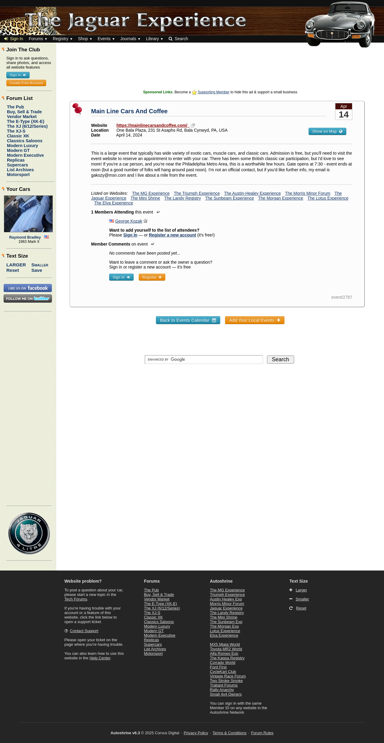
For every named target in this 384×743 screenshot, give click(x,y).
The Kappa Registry (227, 658)
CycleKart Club (223, 671)
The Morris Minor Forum (307, 193)
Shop (83, 38)
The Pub (15, 107)
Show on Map (327, 131)
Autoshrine (221, 581)
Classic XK (18, 135)
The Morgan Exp (224, 626)
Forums (36, 38)
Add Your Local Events (254, 320)
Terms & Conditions (230, 733)
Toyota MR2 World (226, 649)
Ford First (218, 667)
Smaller (39, 264)
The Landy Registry (182, 198)
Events (104, 38)
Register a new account (172, 235)
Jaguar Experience (226, 608)
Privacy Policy (196, 733)
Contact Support (84, 631)
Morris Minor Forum (227, 603)
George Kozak (128, 221)
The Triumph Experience (197, 193)
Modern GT (18, 150)
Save (36, 270)
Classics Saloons (25, 140)
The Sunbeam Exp (226, 621)
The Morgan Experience (280, 198)
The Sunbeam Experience (229, 198)
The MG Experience (151, 193)
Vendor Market (22, 116)
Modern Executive (25, 155)
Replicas (16, 160)
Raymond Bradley (25, 237)
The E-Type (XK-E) (25, 121)
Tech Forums (76, 599)
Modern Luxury (22, 145)
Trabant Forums (224, 685)
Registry (60, 38)
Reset (12, 270)
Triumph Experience (227, 594)
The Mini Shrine (145, 198)
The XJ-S (16, 131)
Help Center (100, 658)
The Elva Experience (113, 203)
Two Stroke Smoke (226, 680)
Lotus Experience (225, 631)
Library (152, 38)
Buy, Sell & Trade (24, 111)
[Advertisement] (220, 74)
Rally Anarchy (222, 689)
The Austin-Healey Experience (252, 193)
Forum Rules (262, 733)
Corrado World (222, 662)
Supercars (17, 164)
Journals (128, 38)
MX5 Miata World (225, 644)
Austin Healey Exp (226, 599)
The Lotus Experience (327, 198)
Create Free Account (26, 83)
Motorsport (18, 174)
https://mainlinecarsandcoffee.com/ (153, 125)
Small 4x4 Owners (226, 694)
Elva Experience (224, 635)
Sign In (13, 38)
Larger (16, 264)
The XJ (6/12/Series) (27, 126)
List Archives (20, 169)
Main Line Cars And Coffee (129, 111)
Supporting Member (213, 92)
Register (152, 277)
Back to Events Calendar (188, 320)
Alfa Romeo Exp (224, 653)
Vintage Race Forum (228, 676)
